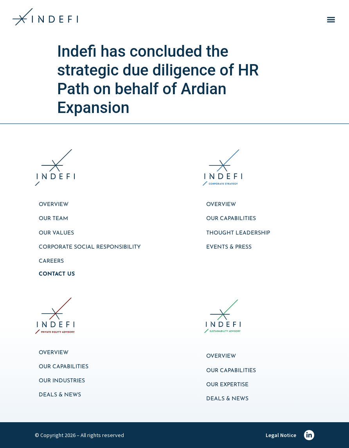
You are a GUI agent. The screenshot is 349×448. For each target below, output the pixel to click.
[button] (330, 19)
